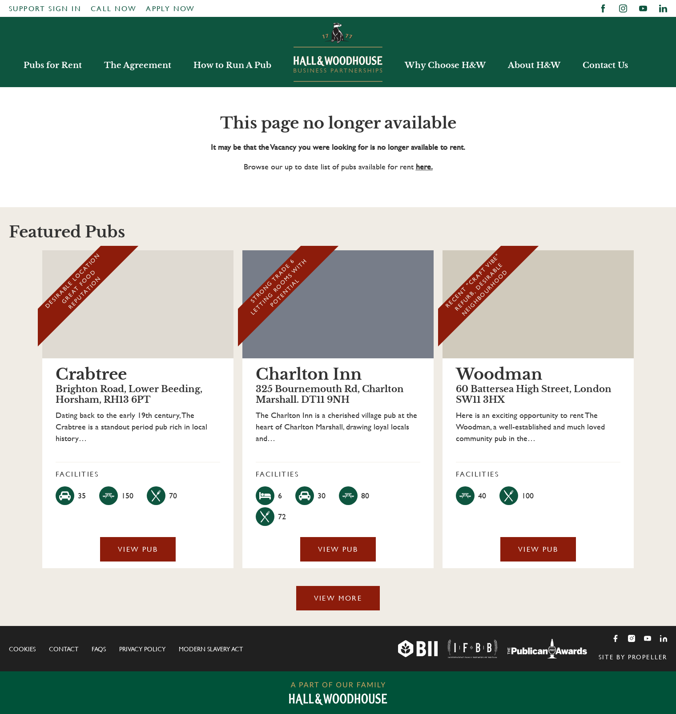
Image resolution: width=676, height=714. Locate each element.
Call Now (114, 8)
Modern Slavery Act (211, 649)
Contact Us (605, 65)
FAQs (99, 649)
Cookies (22, 649)
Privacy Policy (142, 649)
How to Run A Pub (232, 65)
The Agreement (137, 65)
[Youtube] (647, 638)
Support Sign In (45, 8)
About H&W (534, 65)
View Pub (138, 549)
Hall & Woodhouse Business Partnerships (338, 52)
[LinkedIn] (663, 638)
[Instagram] (631, 638)
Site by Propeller (633, 657)
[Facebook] (615, 638)
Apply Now (170, 8)
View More (338, 598)
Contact (63, 649)
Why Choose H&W (445, 65)
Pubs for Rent (53, 65)
